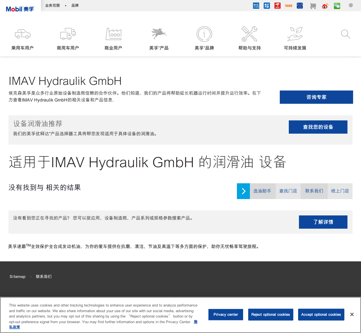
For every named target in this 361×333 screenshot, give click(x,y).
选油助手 (262, 191)
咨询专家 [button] (316, 97)
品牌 (75, 5)
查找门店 (288, 191)
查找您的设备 (318, 127)
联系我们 (314, 191)
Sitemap (17, 276)
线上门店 (340, 191)
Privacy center (225, 314)
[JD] (277, 6)
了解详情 (323, 222)
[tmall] (266, 6)
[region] (180, 315)
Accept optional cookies (321, 314)
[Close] (352, 314)
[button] (23, 38)
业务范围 (52, 5)
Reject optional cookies (270, 314)
